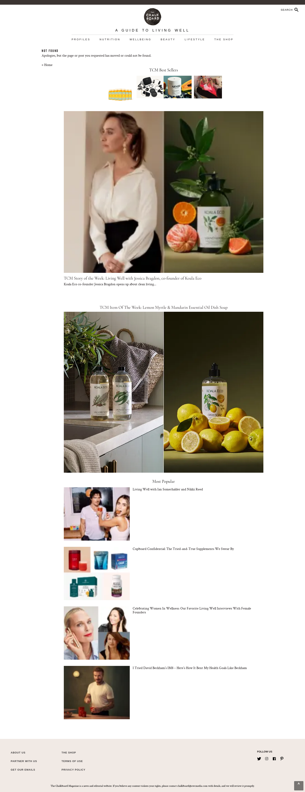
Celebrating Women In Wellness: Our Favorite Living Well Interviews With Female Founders (192, 610)
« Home (47, 64)
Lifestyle (195, 39)
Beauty (168, 39)
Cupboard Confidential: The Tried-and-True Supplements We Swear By (183, 548)
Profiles (81, 39)
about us (18, 752)
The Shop (223, 39)
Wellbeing (140, 39)
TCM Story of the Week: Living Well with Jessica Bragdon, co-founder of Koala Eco (132, 278)
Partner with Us (24, 761)
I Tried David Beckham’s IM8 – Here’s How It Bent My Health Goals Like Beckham (190, 668)
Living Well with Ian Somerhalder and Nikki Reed (168, 489)
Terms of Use (72, 761)
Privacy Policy (73, 769)
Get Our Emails (23, 769)
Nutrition (110, 39)
